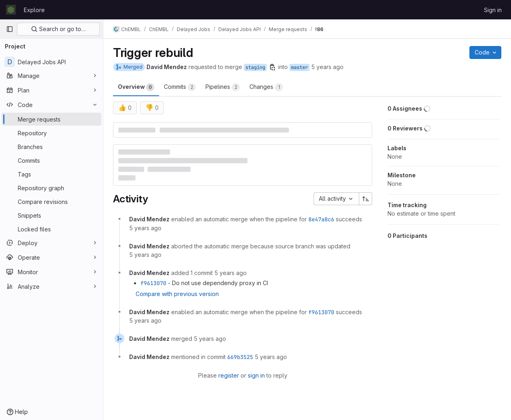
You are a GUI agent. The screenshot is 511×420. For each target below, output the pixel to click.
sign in (256, 375)
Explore (34, 9)
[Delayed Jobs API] (51, 61)
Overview (136, 87)
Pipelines (222, 87)
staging (255, 67)
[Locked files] (51, 229)
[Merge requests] (51, 119)
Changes (266, 87)
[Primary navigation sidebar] (9, 29)
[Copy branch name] (272, 67)
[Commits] (51, 160)
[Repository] (51, 132)
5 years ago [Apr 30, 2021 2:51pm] (327, 66)
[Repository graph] (51, 187)
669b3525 (240, 357)
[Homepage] (10, 9)
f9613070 (153, 283)
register (228, 375)
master (299, 67)
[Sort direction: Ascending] (365, 198)
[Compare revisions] (51, 201)
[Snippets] (51, 215)
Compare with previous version (177, 293)
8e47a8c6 (321, 219)
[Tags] (51, 174)
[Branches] (51, 146)
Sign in (493, 9)
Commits (180, 87)
